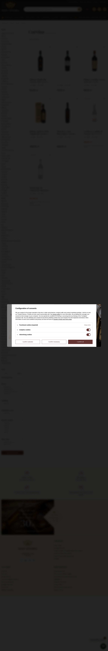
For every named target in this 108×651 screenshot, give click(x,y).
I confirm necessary (54, 342)
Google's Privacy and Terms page (62, 319)
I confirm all (80, 342)
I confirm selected (27, 342)
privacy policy (56, 314)
